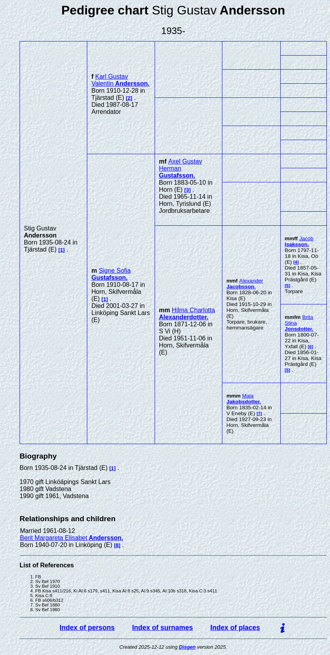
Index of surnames (162, 628)
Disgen (187, 647)
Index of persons (87, 628)
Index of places (235, 628)
